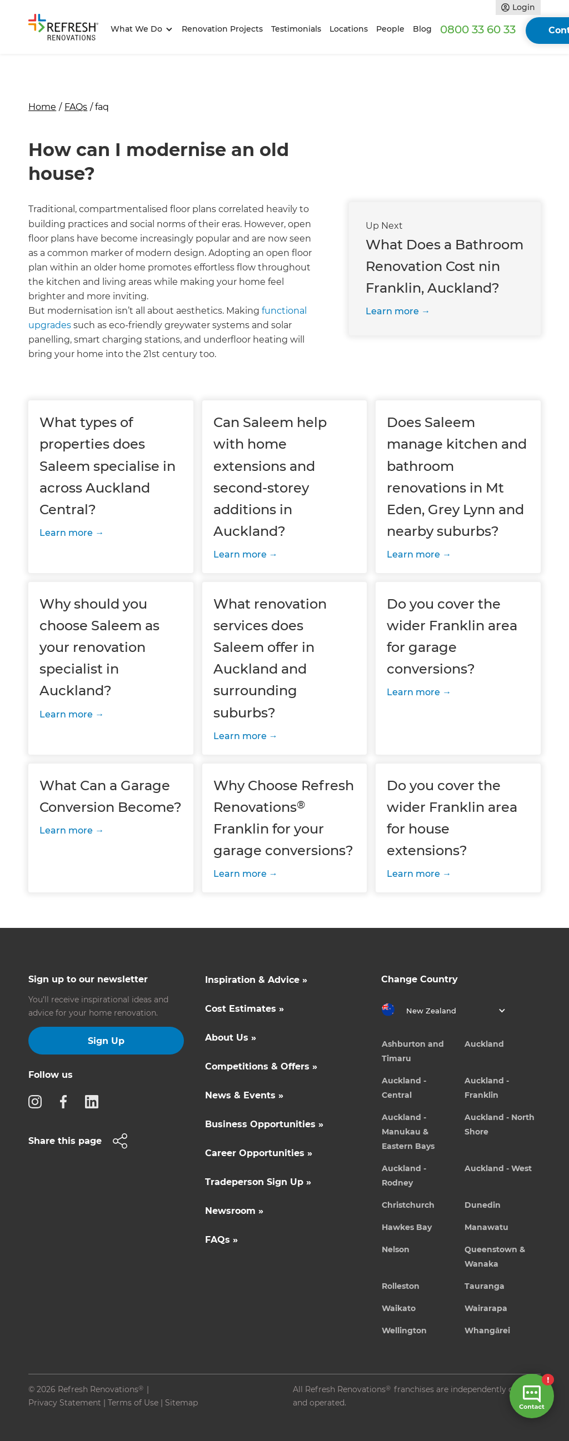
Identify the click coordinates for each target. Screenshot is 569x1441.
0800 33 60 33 (478, 29)
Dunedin (483, 1205)
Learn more (392, 311)
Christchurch (408, 1205)
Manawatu (486, 1227)
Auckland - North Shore (500, 1124)
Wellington (404, 1330)
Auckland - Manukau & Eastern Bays (408, 1131)
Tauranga (485, 1286)
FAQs (75, 107)
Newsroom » (234, 1211)
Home (42, 107)
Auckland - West (498, 1168)
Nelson (396, 1249)
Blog (422, 29)
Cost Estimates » (244, 1008)
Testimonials (296, 29)
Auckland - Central (404, 1088)
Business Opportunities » (264, 1124)
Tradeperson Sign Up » (258, 1182)
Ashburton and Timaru (413, 1051)
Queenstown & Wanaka (495, 1256)
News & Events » (244, 1095)
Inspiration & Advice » (256, 980)
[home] (67, 29)
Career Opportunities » (258, 1153)
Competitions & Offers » (261, 1066)
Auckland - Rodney (404, 1175)
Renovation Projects (222, 29)
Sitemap (181, 1403)
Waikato (399, 1308)
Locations (349, 29)
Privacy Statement (64, 1403)
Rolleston (401, 1286)
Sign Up (106, 1041)
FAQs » (221, 1239)
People (390, 29)
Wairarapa (486, 1308)
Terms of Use (133, 1403)
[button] (139, 29)
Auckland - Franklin (487, 1088)
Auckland (484, 1044)
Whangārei (487, 1330)
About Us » (230, 1037)
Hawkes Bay (407, 1227)
